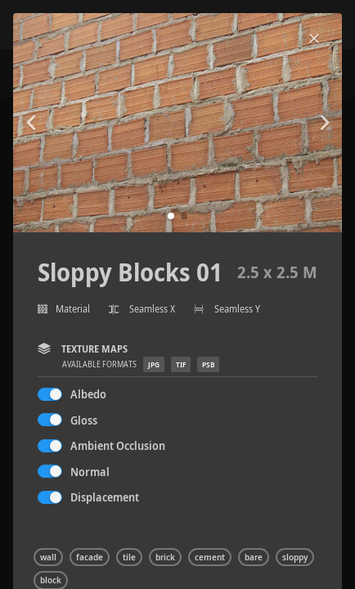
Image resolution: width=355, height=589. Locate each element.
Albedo (88, 394)
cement (210, 557)
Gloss (83, 420)
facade (89, 557)
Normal (90, 471)
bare (254, 557)
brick (165, 557)
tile (129, 557)
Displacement (104, 497)
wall (48, 557)
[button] (171, 216)
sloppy (295, 557)
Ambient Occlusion (117, 445)
